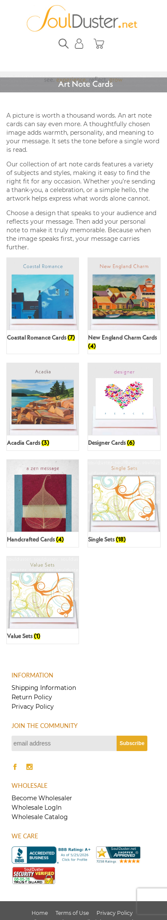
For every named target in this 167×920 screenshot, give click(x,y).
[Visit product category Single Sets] (124, 503)
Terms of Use (72, 913)
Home (40, 913)
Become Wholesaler (42, 798)
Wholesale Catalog (40, 817)
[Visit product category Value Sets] (43, 600)
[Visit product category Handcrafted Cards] (43, 503)
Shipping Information (44, 688)
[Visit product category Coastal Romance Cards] (43, 301)
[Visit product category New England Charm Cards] (124, 306)
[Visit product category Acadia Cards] (43, 406)
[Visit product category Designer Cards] (124, 406)
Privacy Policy (33, 706)
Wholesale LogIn (37, 807)
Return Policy (32, 697)
